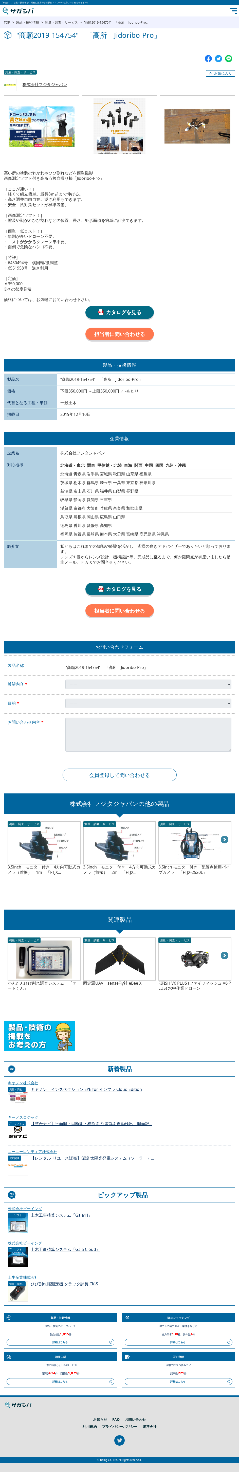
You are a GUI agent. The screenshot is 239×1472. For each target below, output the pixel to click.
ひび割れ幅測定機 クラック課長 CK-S (64, 1284)
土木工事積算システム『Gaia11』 (62, 1215)
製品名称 (16, 665)
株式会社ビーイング (25, 1208)
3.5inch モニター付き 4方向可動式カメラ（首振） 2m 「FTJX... (119, 869)
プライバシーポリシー (119, 1426)
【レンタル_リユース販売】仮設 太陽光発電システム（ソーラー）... (92, 1158)
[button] (220, 73)
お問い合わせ (135, 1419)
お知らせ (100, 1419)
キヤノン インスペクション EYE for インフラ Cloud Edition (86, 1089)
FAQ (116, 1419)
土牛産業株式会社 (23, 1277)
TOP (7, 22)
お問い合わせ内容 (24, 722)
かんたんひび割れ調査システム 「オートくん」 (42, 986)
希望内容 (16, 684)
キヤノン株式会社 (23, 1082)
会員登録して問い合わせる (119, 775)
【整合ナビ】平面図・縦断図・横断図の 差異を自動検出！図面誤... (91, 1123)
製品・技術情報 (27, 22)
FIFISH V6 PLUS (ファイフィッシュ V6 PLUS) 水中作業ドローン (194, 986)
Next (225, 840)
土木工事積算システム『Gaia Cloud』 (65, 1249)
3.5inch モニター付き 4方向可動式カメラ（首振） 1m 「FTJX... (44, 869)
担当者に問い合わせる (119, 334)
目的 (12, 703)
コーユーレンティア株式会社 (32, 1151)
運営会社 (149, 1426)
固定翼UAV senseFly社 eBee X (112, 983)
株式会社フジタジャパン (45, 84)
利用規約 (90, 1426)
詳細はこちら (60, 1342)
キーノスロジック (23, 1117)
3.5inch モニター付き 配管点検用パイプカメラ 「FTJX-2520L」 (194, 869)
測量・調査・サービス (61, 22)
